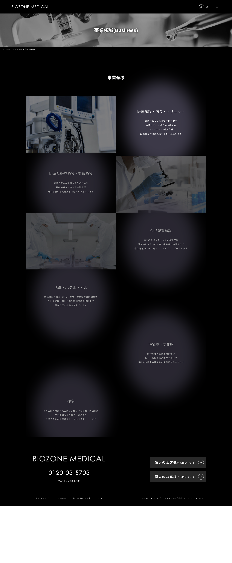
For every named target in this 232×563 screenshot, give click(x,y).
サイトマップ (42, 536)
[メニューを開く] (216, 6)
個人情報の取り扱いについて (88, 536)
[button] (201, 6)
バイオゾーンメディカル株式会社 (168, 536)
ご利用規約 (61, 536)
